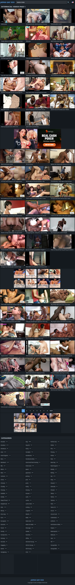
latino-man (30, 504)
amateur (5, 445)
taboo (54, 493)
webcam (54, 535)
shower (54, 490)
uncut (54, 510)
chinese (4, 483)
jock (28, 479)
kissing (29, 490)
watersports (55, 531)
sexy (53, 479)
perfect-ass (55, 441)
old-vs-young (30, 545)
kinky (29, 486)
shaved (54, 483)
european (5, 521)
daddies (4, 493)
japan (29, 469)
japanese (30, 472)
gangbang (5, 552)
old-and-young (31, 541)
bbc (3, 466)
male (28, 517)
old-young (30, 548)
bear (3, 472)
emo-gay (5, 514)
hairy (28, 448)
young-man (55, 545)
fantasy (4, 538)
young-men (55, 548)
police (53, 455)
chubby (4, 486)
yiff (53, 541)
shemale (54, 486)
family (4, 531)
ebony (3, 510)
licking (29, 507)
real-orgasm (55, 466)
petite (54, 445)
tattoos (54, 500)
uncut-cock (55, 514)
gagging (4, 545)
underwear (55, 517)
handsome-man (31, 459)
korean (29, 493)
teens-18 (54, 507)
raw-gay (54, 462)
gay (28, 441)
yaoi (53, 538)
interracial (30, 466)
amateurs (4, 448)
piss (53, 448)
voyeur (54, 528)
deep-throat (5, 500)
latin (28, 497)
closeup (4, 490)
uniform (54, 521)
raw (53, 459)
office (29, 538)
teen (53, 504)
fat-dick (4, 541)
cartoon (4, 476)
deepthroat (5, 504)
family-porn (5, 535)
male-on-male (31, 524)
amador (4, 441)
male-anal (30, 521)
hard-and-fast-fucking (33, 462)
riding (54, 472)
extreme (4, 524)
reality (54, 469)
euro (3, 517)
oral (28, 552)
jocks (28, 483)
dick (3, 507)
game (4, 548)
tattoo (54, 497)
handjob (29, 452)
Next (51, 410)
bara (3, 459)
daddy (4, 497)
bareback (5, 462)
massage (29, 528)
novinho (29, 535)
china (4, 479)
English (73, 2)
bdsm (4, 469)
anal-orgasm (6, 455)
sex (53, 476)
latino (29, 500)
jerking (29, 476)
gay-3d (29, 445)
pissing (54, 452)
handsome (30, 455)
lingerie (29, 510)
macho (29, 514)
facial (4, 528)
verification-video (57, 524)
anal (4, 452)
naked (29, 531)
